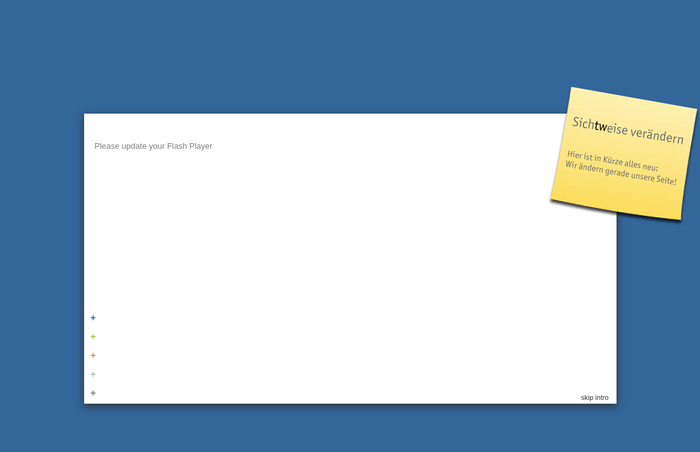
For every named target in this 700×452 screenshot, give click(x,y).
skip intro (594, 397)
